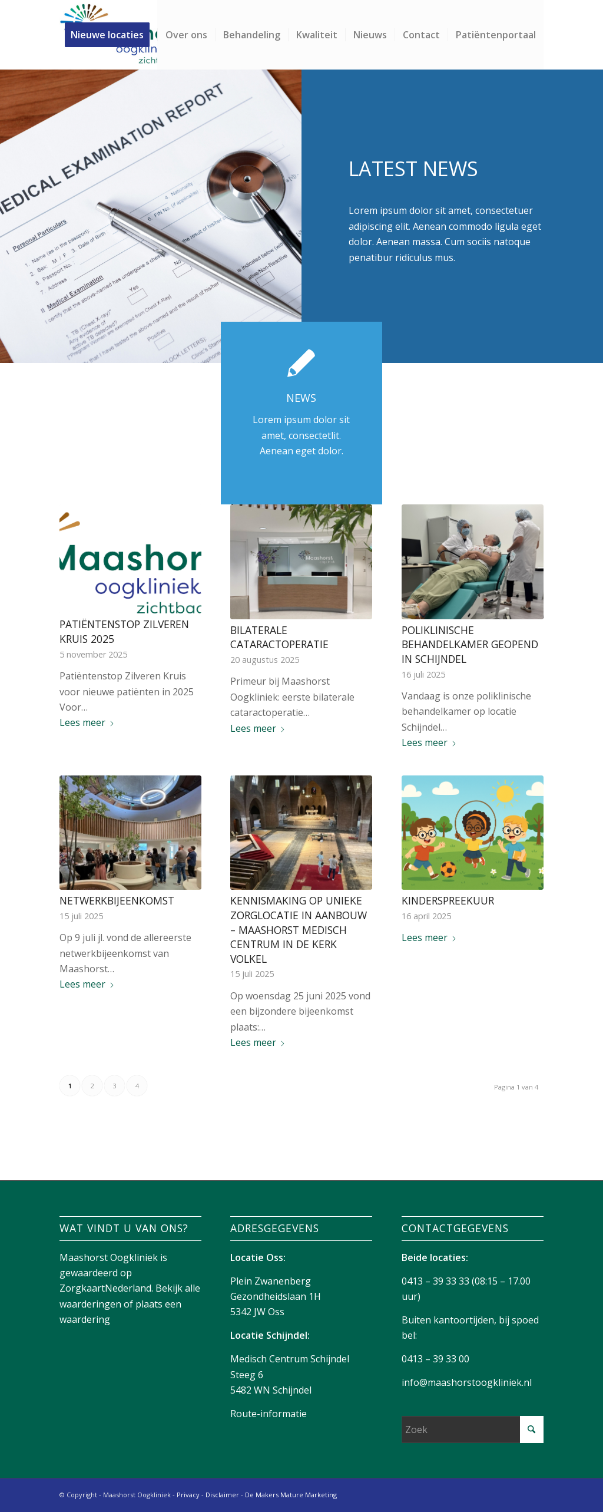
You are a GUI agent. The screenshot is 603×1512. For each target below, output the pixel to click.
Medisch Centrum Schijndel (289, 1358)
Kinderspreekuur (448, 900)
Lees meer (87, 722)
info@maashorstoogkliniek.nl (467, 1382)
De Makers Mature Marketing (291, 1494)
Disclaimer (222, 1494)
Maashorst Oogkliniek (108, 1257)
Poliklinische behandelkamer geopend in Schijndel (470, 644)
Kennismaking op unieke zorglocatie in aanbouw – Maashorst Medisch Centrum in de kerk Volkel (298, 929)
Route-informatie (268, 1413)
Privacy (188, 1494)
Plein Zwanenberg (270, 1281)
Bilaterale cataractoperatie (279, 637)
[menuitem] (111, 35)
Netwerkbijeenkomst (116, 900)
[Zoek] (473, 1429)
